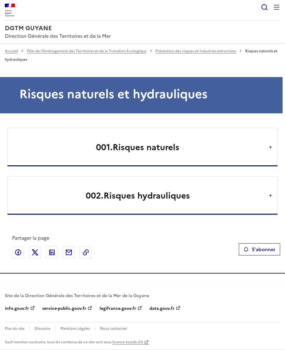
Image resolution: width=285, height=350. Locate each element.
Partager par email (69, 252)
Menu (277, 7)
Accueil (11, 51)
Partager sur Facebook (18, 252)
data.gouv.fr (162, 308)
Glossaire (42, 328)
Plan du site (14, 328)
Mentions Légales (75, 328)
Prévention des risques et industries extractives (195, 51)
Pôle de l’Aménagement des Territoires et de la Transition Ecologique (86, 51)
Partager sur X (35, 252)
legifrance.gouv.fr (118, 308)
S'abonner (259, 249)
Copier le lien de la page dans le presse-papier (86, 252)
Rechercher (264, 7)
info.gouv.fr (17, 308)
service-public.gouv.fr (64, 308)
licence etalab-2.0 (127, 342)
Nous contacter (113, 328)
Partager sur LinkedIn (52, 252)
